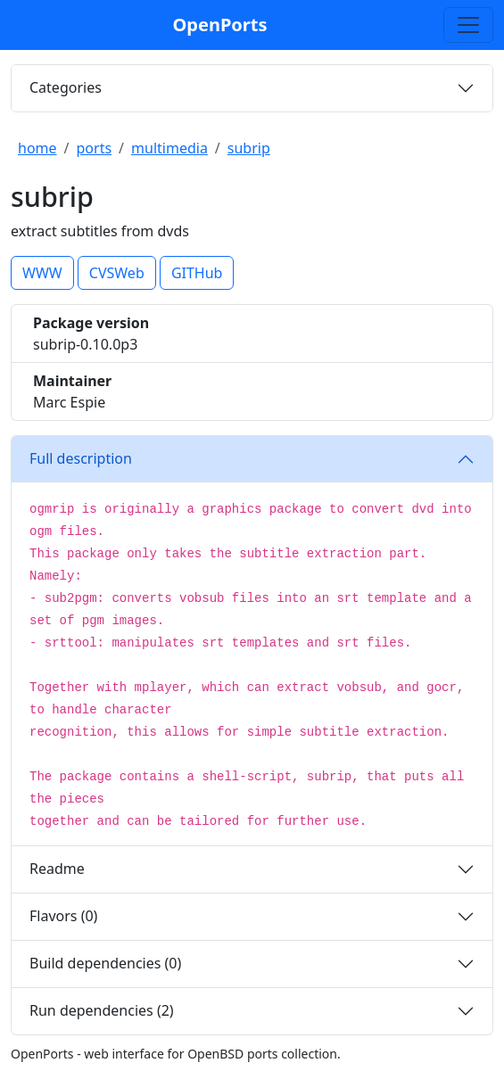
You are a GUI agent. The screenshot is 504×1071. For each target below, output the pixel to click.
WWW (42, 273)
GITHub (197, 273)
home (37, 148)
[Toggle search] (468, 25)
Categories (65, 87)
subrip (248, 148)
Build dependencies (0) (105, 963)
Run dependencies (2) (101, 1010)
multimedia (169, 148)
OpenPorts (220, 24)
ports (94, 148)
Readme (57, 868)
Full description (80, 458)
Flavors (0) (63, 916)
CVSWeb (117, 273)
